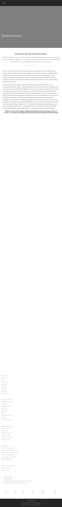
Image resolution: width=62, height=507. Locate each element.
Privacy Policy (5, 468)
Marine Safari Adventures (9, 450)
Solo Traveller (5, 439)
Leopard (4, 411)
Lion (2, 413)
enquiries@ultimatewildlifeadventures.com (18, 481)
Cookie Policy (5, 470)
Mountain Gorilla (6, 415)
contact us (7, 112)
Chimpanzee (5, 406)
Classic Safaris (5, 428)
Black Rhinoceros (7, 402)
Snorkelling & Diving (7, 455)
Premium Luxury (6, 437)
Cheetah (4, 404)
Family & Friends (6, 433)
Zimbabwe (4, 393)
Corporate (4, 430)
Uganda (3, 386)
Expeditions (5, 446)
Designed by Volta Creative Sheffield (31, 505)
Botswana (4, 375)
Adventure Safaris (7, 426)
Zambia (3, 389)
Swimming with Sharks (8, 457)
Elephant (4, 408)
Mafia (3, 380)
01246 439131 (8, 476)
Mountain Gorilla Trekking (9, 452)
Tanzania (4, 384)
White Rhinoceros (7, 420)
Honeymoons (5, 435)
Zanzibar (4, 391)
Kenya (3, 378)
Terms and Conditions (8, 466)
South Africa (5, 382)
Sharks (3, 417)
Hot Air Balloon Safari (8, 448)
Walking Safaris (6, 459)
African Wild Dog (6, 400)
